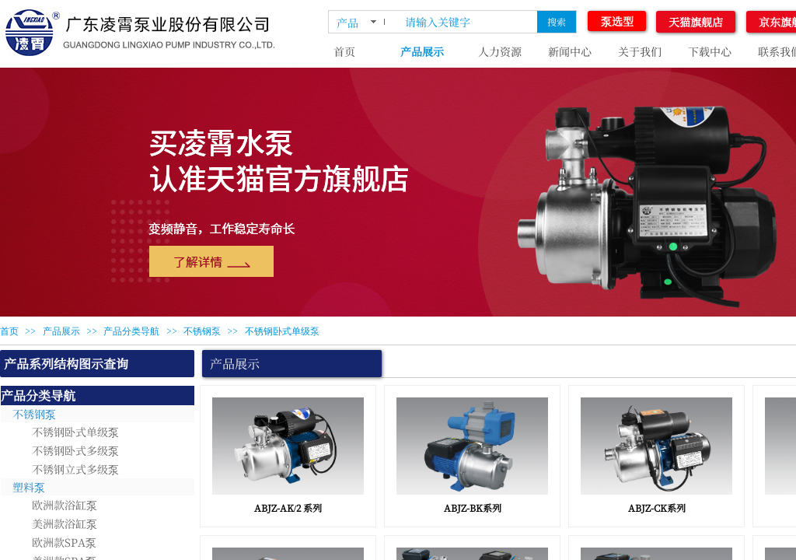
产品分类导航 (131, 331)
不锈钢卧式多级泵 (75, 450)
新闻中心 (570, 51)
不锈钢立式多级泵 (75, 469)
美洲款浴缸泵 (64, 523)
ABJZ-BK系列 (472, 507)
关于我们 (640, 51)
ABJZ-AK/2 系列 (288, 507)
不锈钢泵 (202, 331)
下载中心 (709, 51)
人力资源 (500, 51)
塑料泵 (28, 487)
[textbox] (468, 22)
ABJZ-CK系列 (657, 507)
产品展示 (422, 51)
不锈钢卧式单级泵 (282, 331)
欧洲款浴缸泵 (64, 505)
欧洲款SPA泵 (64, 542)
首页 (344, 51)
